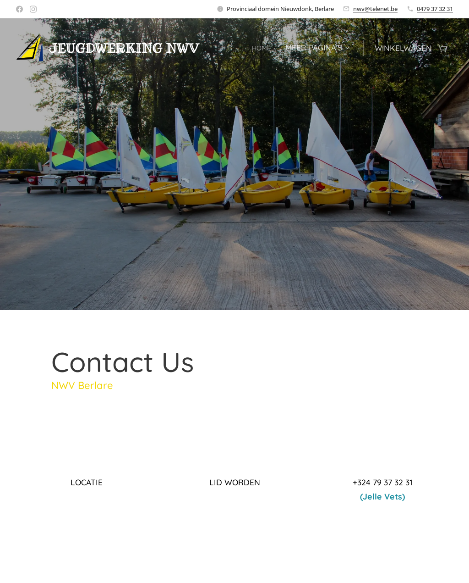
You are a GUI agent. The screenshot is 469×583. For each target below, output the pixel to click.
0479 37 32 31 (435, 9)
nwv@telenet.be (375, 9)
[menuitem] (262, 48)
